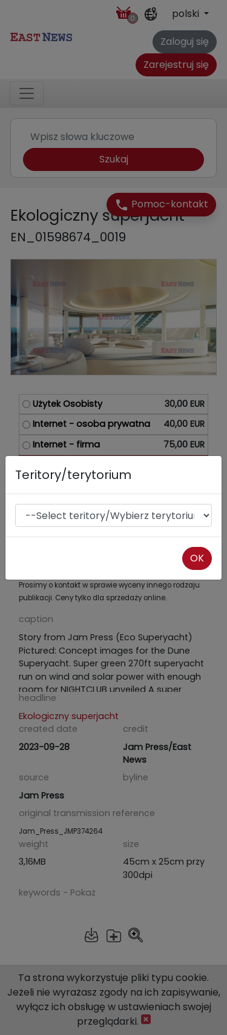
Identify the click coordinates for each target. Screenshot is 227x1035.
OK (197, 558)
